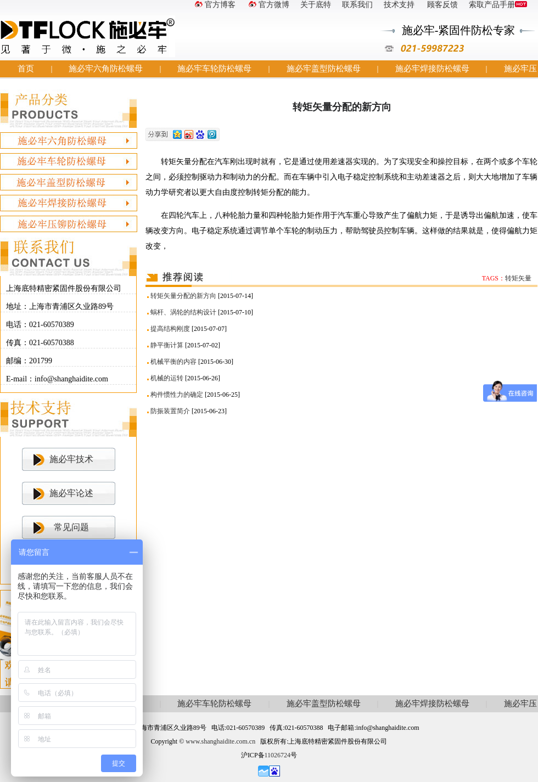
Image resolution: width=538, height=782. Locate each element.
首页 (26, 68)
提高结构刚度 (170, 329)
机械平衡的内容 (173, 361)
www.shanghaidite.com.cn (220, 741)
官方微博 (267, 5)
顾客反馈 (441, 5)
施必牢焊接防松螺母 (432, 68)
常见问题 (71, 527)
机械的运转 (166, 378)
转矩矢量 (518, 278)
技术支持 (399, 5)
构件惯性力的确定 (176, 394)
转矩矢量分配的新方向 (183, 296)
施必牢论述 (71, 493)
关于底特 (315, 5)
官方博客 (214, 5)
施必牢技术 (71, 459)
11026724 (278, 755)
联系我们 (357, 5)
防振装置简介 (170, 411)
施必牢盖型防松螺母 (324, 68)
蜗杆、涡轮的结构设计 (183, 312)
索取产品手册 (498, 5)
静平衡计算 (166, 345)
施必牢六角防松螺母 (106, 68)
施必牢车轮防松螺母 (214, 68)
